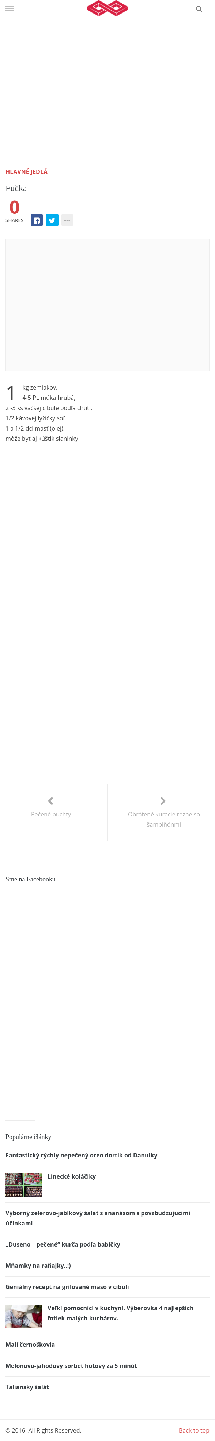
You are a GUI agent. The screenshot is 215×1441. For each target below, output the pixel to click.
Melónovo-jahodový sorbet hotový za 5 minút (71, 1366)
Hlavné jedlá (26, 172)
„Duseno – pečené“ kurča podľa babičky (62, 1244)
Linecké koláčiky (72, 1176)
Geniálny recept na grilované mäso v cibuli (67, 1287)
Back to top (194, 1430)
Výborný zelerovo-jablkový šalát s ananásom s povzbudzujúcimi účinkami (98, 1218)
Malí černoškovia (30, 1344)
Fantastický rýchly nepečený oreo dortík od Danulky (81, 1155)
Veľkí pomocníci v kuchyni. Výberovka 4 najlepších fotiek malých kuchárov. (120, 1313)
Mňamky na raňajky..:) (38, 1266)
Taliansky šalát (27, 1387)
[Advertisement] (107, 71)
